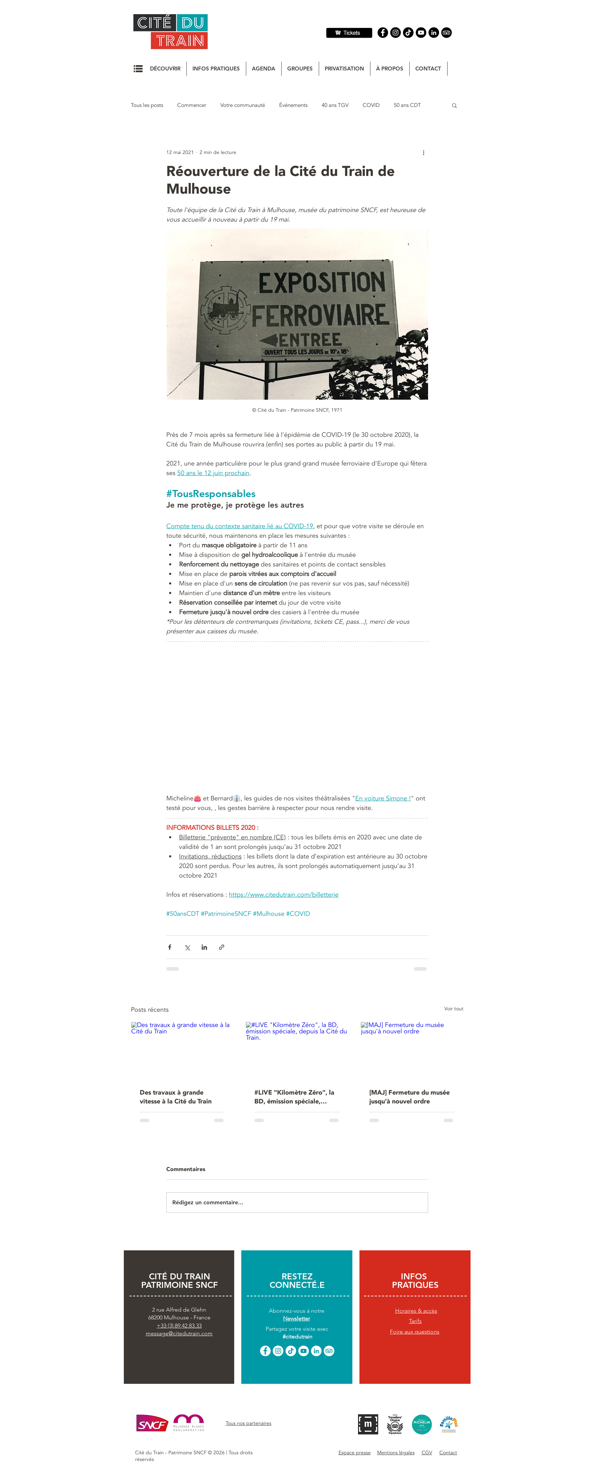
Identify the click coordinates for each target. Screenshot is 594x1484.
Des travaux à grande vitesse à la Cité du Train (176, 1097)
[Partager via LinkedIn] (204, 947)
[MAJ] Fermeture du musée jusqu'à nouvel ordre (409, 1097)
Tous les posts (147, 105)
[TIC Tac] (408, 32)
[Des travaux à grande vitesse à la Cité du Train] (182, 1050)
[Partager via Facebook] (169, 947)
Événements (293, 105)
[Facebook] (382, 32)
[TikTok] (291, 1351)
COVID (371, 105)
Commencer (191, 105)
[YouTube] (421, 32)
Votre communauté (242, 105)
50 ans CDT (407, 105)
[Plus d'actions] (424, 152)
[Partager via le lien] (221, 947)
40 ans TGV (335, 105)
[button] (138, 68)
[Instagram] (395, 32)
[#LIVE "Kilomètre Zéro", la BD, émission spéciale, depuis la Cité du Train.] (297, 1050)
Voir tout (453, 1008)
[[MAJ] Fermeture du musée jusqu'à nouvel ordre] (412, 1050)
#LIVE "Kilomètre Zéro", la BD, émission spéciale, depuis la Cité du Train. (294, 1097)
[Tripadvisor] (446, 32)
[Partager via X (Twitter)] (187, 947)
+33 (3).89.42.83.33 (179, 1325)
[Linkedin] (433, 32)
